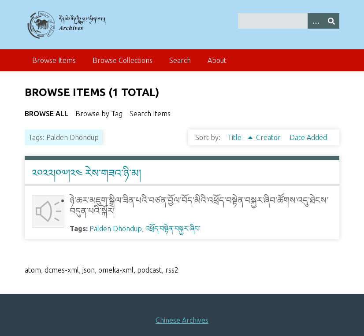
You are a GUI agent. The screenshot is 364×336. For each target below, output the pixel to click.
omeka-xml (116, 270)
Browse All (46, 114)
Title (235, 137)
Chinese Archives (182, 320)
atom (33, 270)
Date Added (308, 137)
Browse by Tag (99, 114)
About (217, 60)
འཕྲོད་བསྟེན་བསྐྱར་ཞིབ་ (172, 229)
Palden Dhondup (115, 229)
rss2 (171, 270)
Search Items (150, 114)
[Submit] (331, 21)
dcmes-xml (62, 270)
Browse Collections (122, 60)
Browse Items (54, 60)
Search (180, 60)
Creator (269, 137)
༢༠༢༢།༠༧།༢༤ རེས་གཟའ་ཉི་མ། (86, 173)
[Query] (288, 21)
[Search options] (315, 21)
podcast (149, 270)
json (88, 270)
